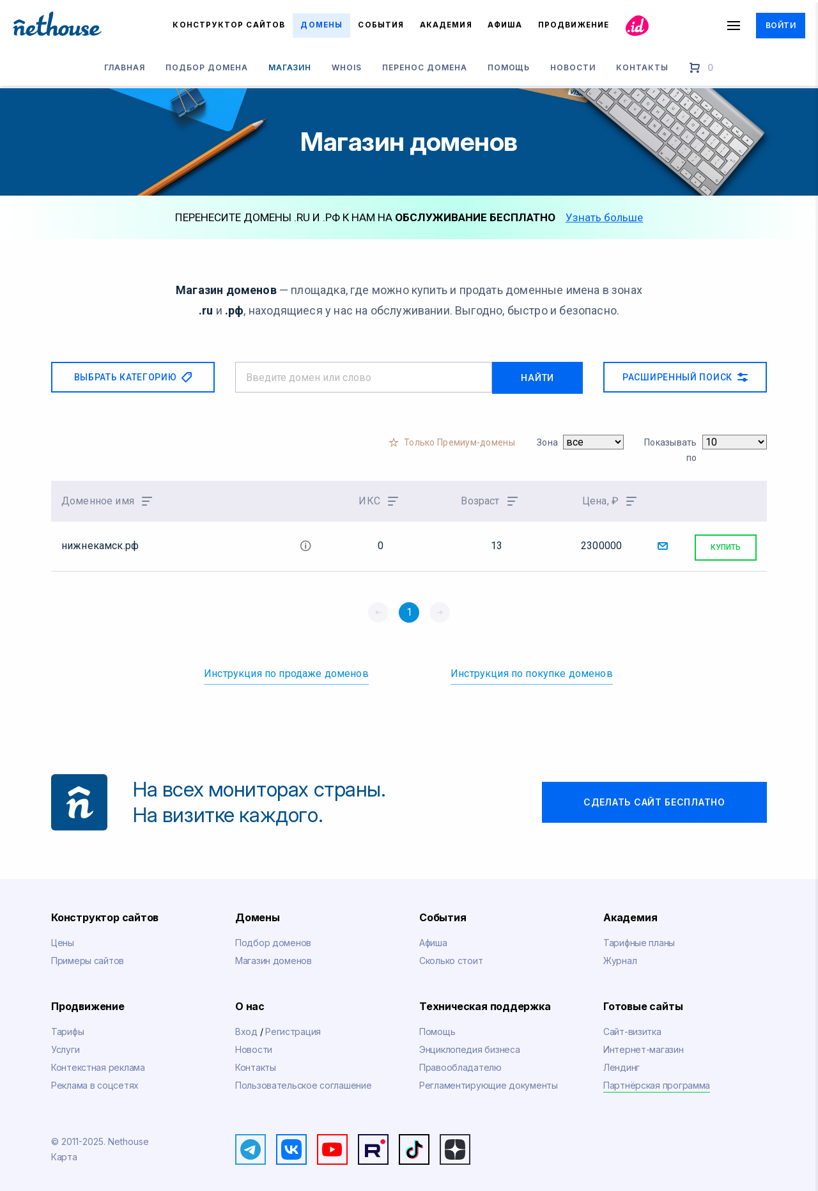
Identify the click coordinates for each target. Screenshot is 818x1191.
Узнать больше (604, 217)
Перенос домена (424, 69)
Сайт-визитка (632, 1027)
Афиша (504, 24)
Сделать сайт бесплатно (654, 797)
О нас (250, 1002)
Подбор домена (206, 69)
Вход (247, 1027)
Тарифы (67, 1027)
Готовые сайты (643, 1002)
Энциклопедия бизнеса (469, 1044)
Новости (573, 69)
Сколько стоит (450, 956)
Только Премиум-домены (459, 441)
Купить (726, 543)
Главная (124, 69)
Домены (321, 24)
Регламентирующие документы (488, 1080)
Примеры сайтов (87, 956)
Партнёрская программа (656, 1080)
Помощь (509, 69)
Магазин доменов (273, 956)
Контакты (642, 69)
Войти (781, 25)
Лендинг (621, 1062)
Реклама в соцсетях (95, 1080)
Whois (347, 69)
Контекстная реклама (98, 1062)
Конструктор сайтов (229, 24)
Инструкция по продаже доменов (286, 669)
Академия (445, 24)
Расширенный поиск (685, 377)
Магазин (290, 69)
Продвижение (88, 1002)
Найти (547, 377)
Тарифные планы (639, 938)
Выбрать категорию (133, 377)
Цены (62, 938)
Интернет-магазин (643, 1044)
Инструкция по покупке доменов (532, 669)
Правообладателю (460, 1062)
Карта (64, 1152)
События (381, 24)
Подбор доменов (273, 938)
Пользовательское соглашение (303, 1080)
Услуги (65, 1044)
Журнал (620, 956)
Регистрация (293, 1027)
